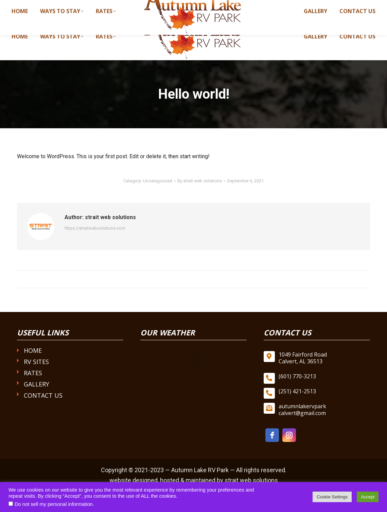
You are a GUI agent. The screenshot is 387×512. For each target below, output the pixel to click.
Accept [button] (367, 496)
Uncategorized (157, 180)
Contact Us (43, 395)
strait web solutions (251, 480)
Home (33, 350)
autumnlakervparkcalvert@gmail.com (322, 6)
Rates (33, 372)
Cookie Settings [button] (332, 496)
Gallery (36, 384)
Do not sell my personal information (54, 504)
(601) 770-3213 (245, 6)
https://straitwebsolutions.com (95, 228)
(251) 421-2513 (297, 391)
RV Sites (36, 361)
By (199, 180)
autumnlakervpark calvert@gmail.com (302, 409)
